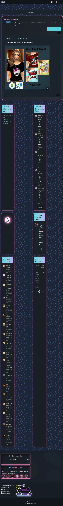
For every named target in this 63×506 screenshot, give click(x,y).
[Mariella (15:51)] (4, 476)
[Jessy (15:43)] (18, 476)
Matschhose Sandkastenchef (9, 287)
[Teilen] (59, 33)
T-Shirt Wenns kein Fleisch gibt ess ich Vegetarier (9, 363)
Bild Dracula (8, 385)
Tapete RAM (8, 306)
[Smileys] (37, 249)
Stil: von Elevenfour (31, 503)
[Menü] (60, 2)
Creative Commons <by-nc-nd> (7, 121)
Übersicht (10, 38)
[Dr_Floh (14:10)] (22, 476)
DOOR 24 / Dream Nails (41, 117)
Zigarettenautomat (9, 316)
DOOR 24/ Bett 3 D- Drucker (41, 171)
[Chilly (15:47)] (9, 476)
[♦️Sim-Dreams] (3, 2)
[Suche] (52, 2)
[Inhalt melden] (58, 95)
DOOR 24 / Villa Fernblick (41, 153)
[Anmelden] (56, 2)
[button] (36, 224)
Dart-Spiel (9, 298)
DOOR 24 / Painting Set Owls (41, 135)
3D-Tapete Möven (9, 376)
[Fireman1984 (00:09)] (27, 476)
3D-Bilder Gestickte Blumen (8, 414)
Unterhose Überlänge (9, 334)
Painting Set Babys (8, 276)
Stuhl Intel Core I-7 (9, 344)
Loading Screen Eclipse (8, 437)
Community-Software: (31, 501)
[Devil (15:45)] (13, 476)
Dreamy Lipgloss (8, 266)
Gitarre (8, 352)
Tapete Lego (8, 395)
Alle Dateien (41, 207)
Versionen (21, 38)
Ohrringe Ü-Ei (8, 325)
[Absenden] (42, 249)
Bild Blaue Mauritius (9, 404)
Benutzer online (17, 456)
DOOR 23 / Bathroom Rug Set (41, 190)
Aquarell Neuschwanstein (9, 426)
